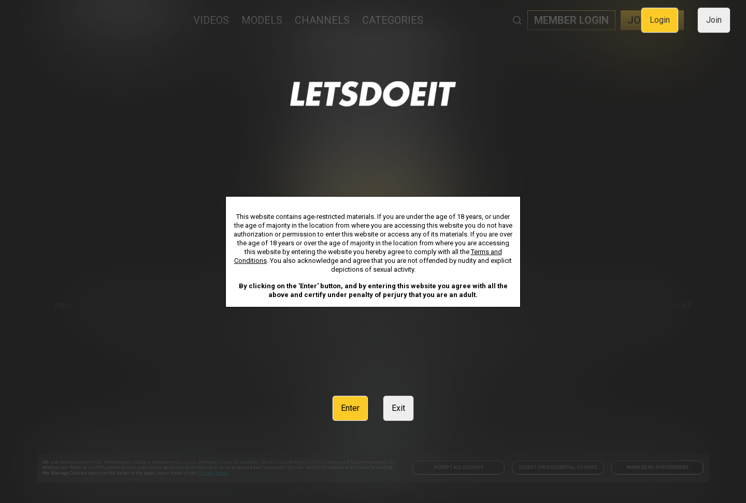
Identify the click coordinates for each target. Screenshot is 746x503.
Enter (350, 408)
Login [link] (660, 20)
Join (714, 20)
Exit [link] (398, 408)
